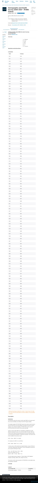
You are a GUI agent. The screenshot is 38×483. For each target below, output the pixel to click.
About (17, 1)
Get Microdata (21, 13)
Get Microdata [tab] (21, 29)
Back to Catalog (6, 474)
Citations (26, 1)
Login (34, 2)
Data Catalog (13, 2)
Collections (22, 1)
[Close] (37, 476)
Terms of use (31, 2)
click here (19, 479)
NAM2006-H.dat (14, 34)
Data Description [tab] (14, 29)
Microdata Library (7, 2)
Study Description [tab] (6, 29)
